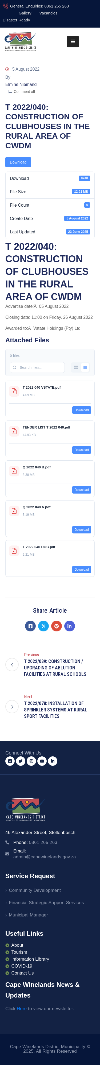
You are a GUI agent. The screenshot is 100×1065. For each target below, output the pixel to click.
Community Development (35, 890)
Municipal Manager (28, 915)
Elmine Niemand (21, 84)
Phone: (35, 842)
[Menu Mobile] (73, 41)
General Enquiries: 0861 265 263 (39, 6)
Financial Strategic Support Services (46, 902)
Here (22, 1008)
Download (18, 162)
